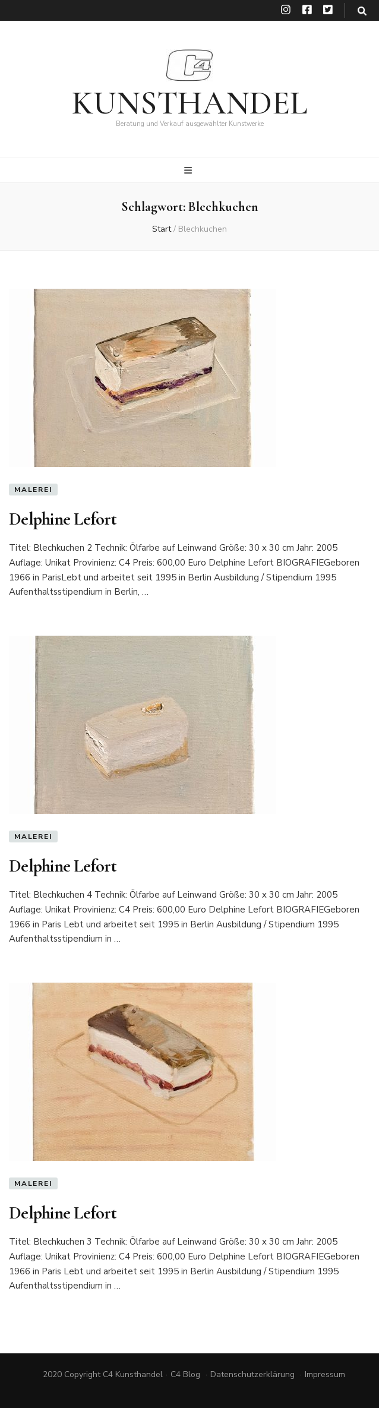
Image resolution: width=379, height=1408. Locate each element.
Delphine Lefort (62, 519)
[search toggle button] (362, 11)
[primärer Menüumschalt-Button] (189, 170)
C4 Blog (185, 1374)
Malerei (33, 489)
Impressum (325, 1374)
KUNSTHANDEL (189, 103)
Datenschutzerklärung (252, 1374)
